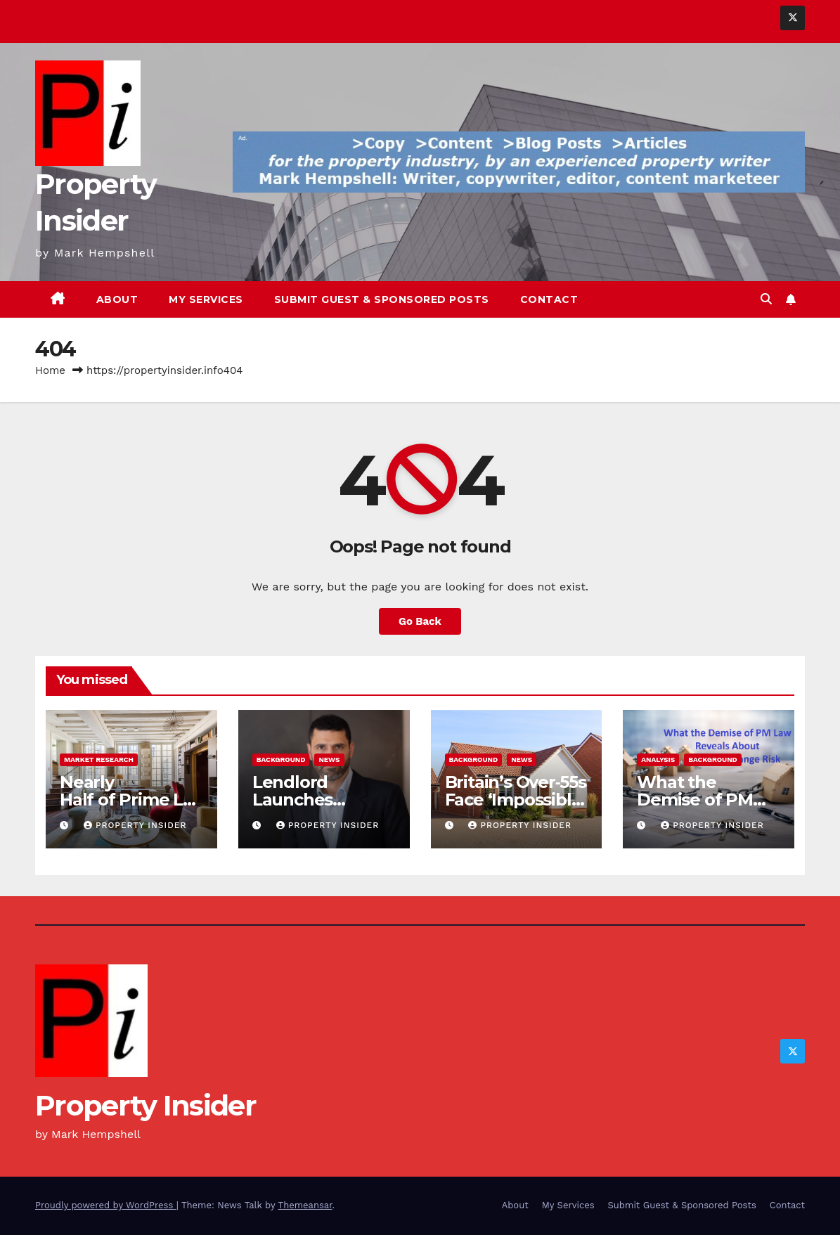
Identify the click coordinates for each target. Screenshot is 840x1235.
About (117, 299)
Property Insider (135, 825)
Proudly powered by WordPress (105, 1205)
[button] (766, 299)
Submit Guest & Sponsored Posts (381, 299)
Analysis (658, 759)
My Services (206, 299)
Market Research (99, 759)
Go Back (420, 621)
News (329, 759)
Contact (549, 299)
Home (50, 370)
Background (281, 759)
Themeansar (305, 1205)
